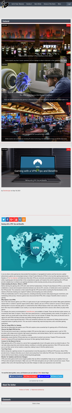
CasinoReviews (30, 311)
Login (69, 4)
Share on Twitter (56, 376)
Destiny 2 (29, 4)
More (59, 4)
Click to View (36, 403)
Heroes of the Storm (49, 4)
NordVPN (4, 339)
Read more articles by (38, 389)
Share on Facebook (16, 376)
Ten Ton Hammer (13, 278)
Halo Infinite (37, 4)
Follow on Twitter (24, 389)
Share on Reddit (44, 376)
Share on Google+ (30, 376)
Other (39, 373)
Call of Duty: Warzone (18, 4)
